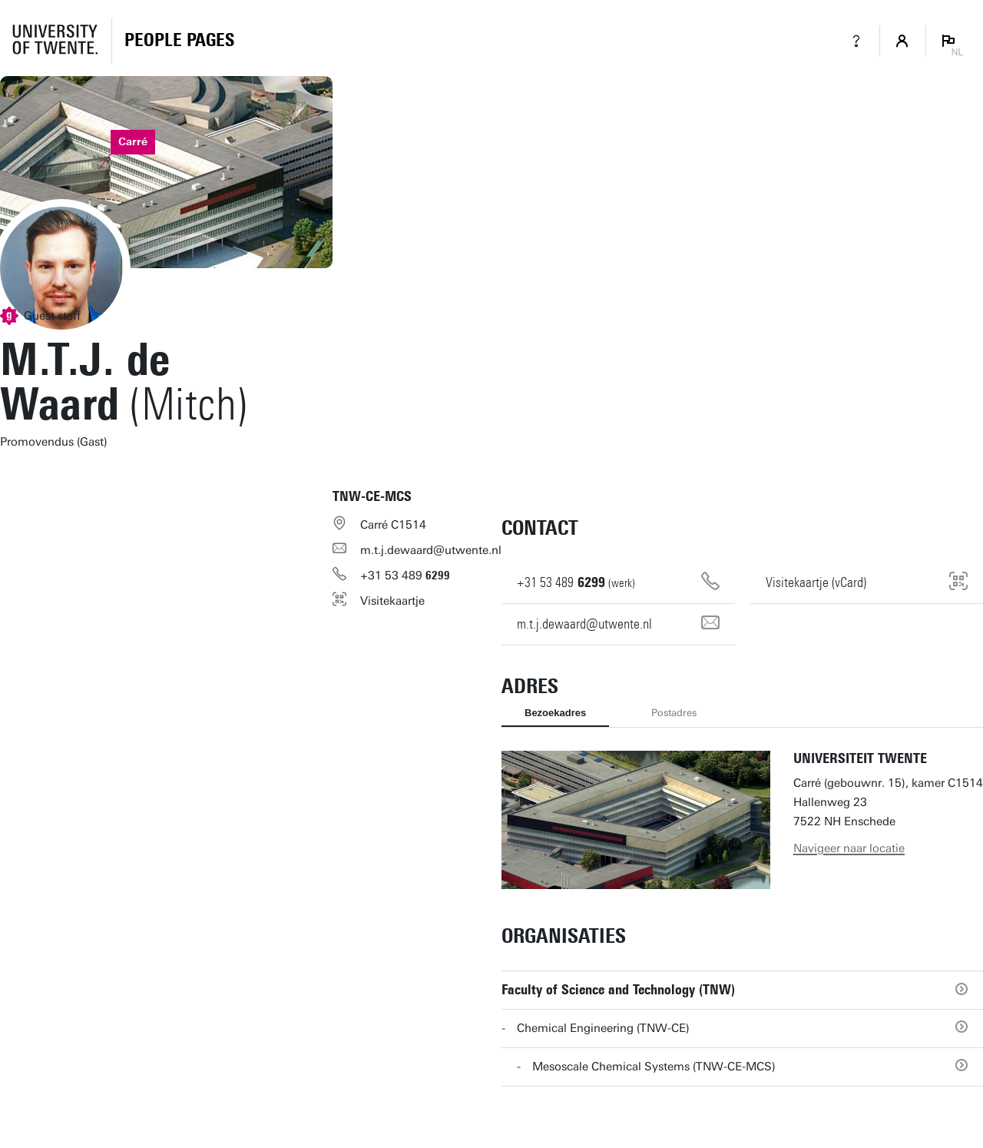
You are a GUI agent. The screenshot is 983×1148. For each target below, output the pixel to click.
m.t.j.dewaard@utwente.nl (430, 550)
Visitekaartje (392, 601)
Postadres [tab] (674, 712)
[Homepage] (179, 40)
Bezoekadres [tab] (555, 712)
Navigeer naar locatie (849, 848)
